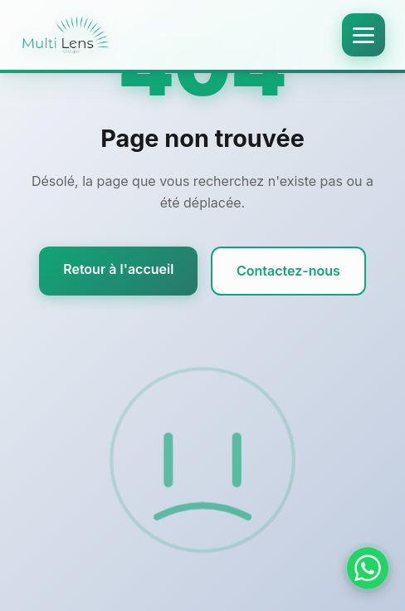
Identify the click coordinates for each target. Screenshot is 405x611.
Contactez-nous (288, 270)
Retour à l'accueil (118, 269)
